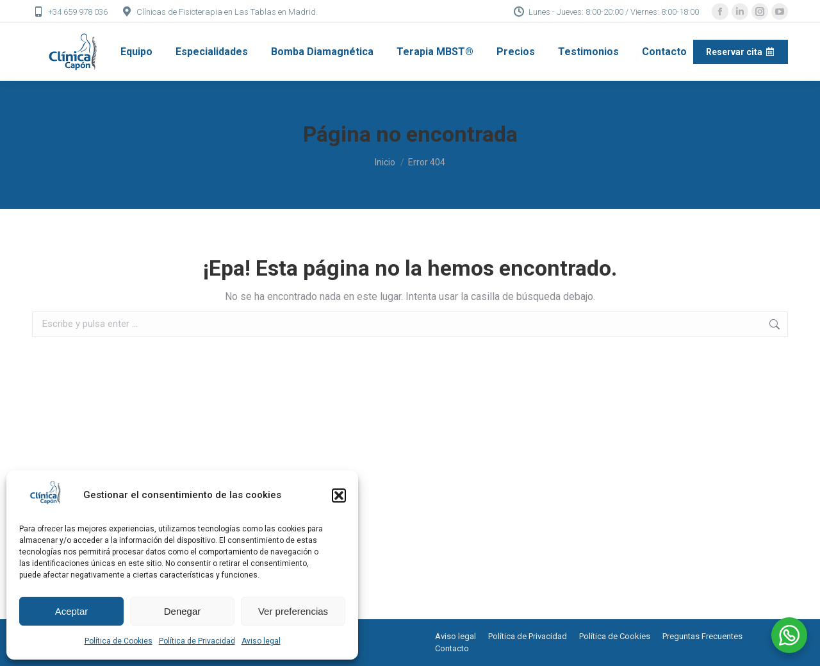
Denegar (182, 611)
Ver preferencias (293, 611)
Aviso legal (261, 641)
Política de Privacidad (197, 641)
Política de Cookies (118, 641)
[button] (338, 495)
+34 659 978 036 (70, 12)
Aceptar (71, 611)
